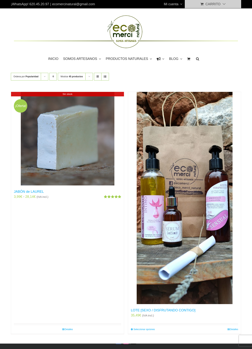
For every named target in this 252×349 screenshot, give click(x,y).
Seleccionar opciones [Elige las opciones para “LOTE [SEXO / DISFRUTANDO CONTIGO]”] (144, 329)
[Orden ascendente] (53, 76)
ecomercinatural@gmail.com (73, 4)
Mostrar (71, 76)
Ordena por (25, 76)
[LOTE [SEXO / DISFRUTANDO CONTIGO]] (184, 198)
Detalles (69, 329)
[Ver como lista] (105, 76)
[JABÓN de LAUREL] (67, 138)
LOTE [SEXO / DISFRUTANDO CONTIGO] (163, 310)
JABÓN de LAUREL (29, 191)
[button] (197, 58)
